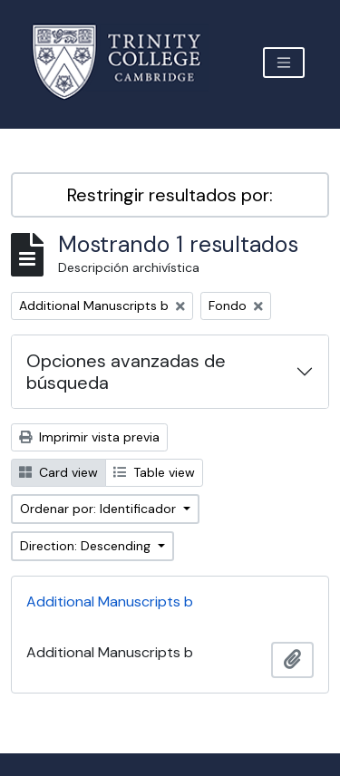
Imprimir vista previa (89, 437)
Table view (154, 472)
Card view (58, 472)
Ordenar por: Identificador (100, 508)
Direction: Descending (87, 546)
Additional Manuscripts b (109, 601)
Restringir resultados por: (170, 195)
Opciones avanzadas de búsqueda (126, 371)
